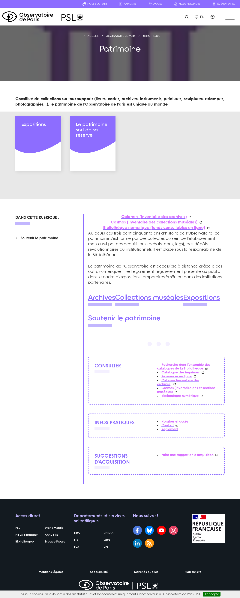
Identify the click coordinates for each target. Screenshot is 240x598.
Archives (101, 298)
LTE (76, 541)
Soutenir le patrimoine (125, 319)
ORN (107, 541)
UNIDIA (108, 534)
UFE (106, 547)
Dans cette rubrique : (37, 218)
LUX (76, 547)
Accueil (93, 36)
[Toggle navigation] (229, 17)
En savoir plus (38, 163)
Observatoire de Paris (120, 36)
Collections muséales (150, 298)
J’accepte (211, 594)
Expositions (203, 298)
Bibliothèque (151, 36)
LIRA (77, 534)
